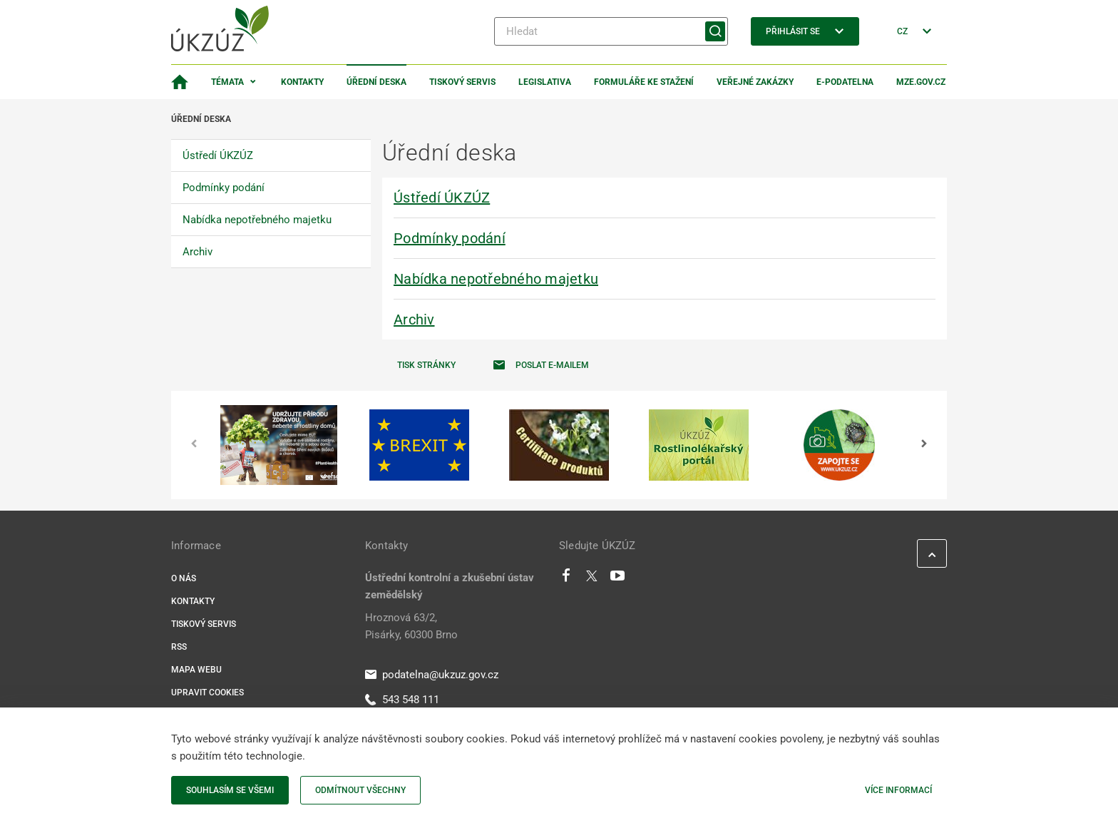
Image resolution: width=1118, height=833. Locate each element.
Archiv (414, 319)
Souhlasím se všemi (230, 790)
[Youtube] (617, 579)
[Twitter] (592, 579)
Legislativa (544, 82)
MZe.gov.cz (920, 82)
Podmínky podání (450, 238)
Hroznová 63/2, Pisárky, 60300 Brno (411, 626)
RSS (179, 647)
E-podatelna (844, 82)
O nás (183, 578)
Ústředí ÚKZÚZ (442, 197)
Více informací (898, 790)
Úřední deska (376, 82)
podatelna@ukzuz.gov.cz (431, 674)
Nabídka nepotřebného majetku (496, 278)
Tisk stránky (426, 365)
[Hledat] (611, 31)
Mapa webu (196, 670)
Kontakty (302, 82)
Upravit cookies (207, 692)
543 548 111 (402, 699)
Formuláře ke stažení (644, 82)
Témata (227, 82)
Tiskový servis (462, 82)
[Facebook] (566, 579)
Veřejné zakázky (755, 82)
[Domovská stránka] (179, 82)
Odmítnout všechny (360, 790)
